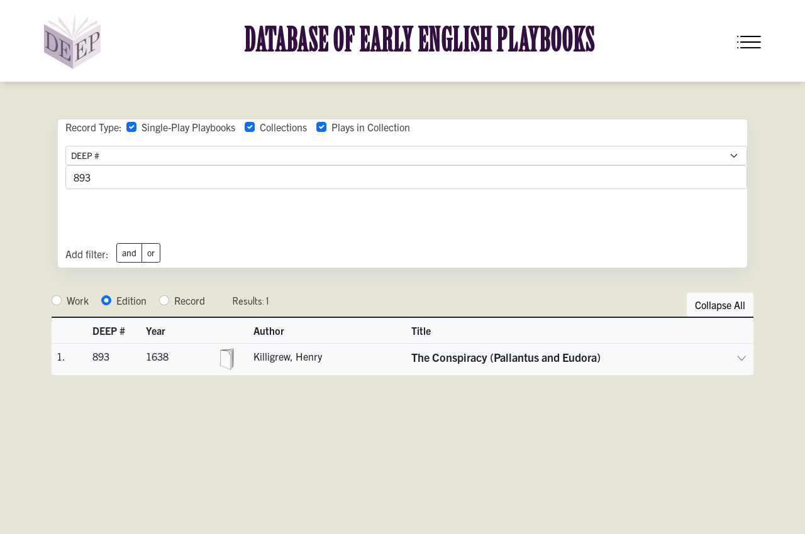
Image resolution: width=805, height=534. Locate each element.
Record (189, 300)
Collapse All (720, 304)
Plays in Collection (370, 127)
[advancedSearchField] (406, 177)
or (151, 252)
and (129, 252)
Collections (283, 127)
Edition (131, 300)
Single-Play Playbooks (188, 127)
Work (78, 300)
